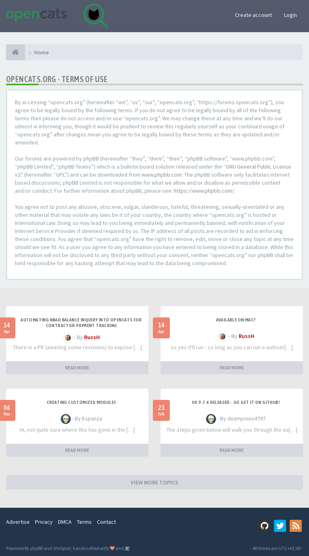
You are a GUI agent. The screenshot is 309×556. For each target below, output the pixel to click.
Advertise (18, 521)
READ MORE (77, 367)
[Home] (15, 52)
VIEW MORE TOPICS (154, 482)
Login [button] (290, 15)
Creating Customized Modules (81, 402)
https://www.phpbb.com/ (204, 190)
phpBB (36, 548)
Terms (84, 521)
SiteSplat (62, 548)
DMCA (65, 521)
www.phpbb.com (162, 174)
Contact (106, 521)
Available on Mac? (236, 320)
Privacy (44, 521)
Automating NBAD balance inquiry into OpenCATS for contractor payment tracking (81, 322)
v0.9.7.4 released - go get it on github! (236, 402)
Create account (253, 15)
